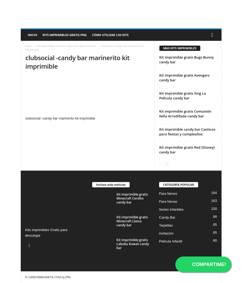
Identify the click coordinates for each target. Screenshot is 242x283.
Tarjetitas (166, 225)
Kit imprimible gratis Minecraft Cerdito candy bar (132, 198)
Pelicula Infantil (170, 241)
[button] (213, 35)
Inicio (32, 35)
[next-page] (167, 163)
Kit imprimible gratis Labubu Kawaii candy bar (133, 244)
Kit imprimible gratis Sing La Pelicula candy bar (182, 95)
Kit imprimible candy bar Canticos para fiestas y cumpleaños (187, 131)
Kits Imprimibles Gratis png (65, 35)
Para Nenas (168, 202)
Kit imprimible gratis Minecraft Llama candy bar (132, 221)
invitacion (166, 233)
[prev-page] (161, 163)
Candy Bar (167, 217)
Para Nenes (168, 194)
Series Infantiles (171, 209)
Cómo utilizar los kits (110, 35)
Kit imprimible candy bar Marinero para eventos (66, 46)
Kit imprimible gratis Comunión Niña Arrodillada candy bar (185, 113)
